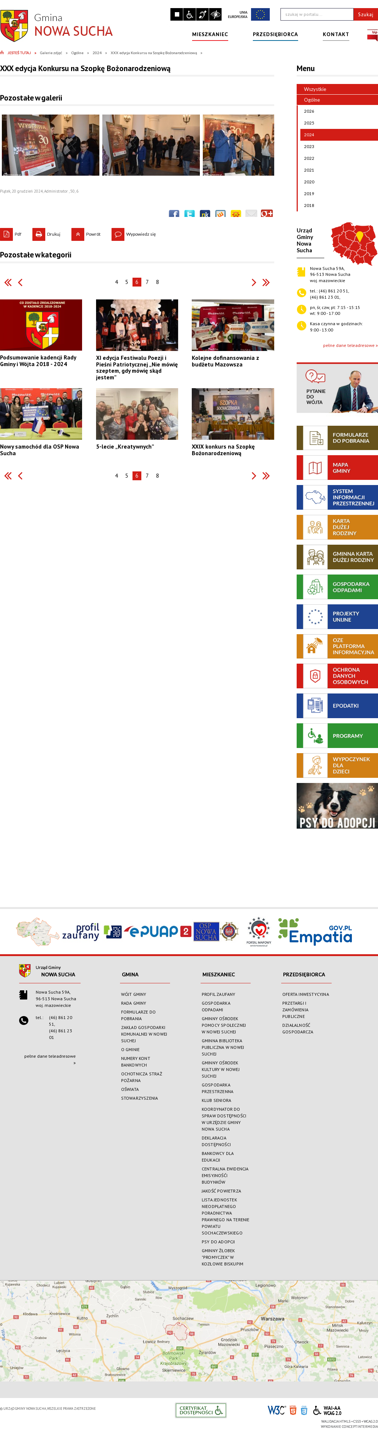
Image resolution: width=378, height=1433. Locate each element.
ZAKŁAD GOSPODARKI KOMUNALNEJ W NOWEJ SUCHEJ (144, 1034)
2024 (307, 135)
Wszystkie (315, 89)
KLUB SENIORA (216, 1100)
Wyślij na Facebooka (174, 215)
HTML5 (293, 1410)
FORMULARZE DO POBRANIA (138, 1015)
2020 (307, 182)
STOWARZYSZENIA (139, 1098)
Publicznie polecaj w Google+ (267, 215)
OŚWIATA (130, 1089)
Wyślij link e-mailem (251, 215)
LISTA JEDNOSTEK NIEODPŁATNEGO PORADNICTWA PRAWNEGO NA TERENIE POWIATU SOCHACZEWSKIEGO (226, 1216)
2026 (307, 111)
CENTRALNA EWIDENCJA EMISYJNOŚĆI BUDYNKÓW (225, 1175)
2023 (307, 146)
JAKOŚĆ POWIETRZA (221, 1191)
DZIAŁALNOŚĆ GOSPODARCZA (297, 1028)
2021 (307, 170)
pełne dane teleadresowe (349, 345)
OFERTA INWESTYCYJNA (305, 994)
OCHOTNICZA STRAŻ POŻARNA (141, 1077)
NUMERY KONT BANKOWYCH (135, 1062)
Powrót (85, 232)
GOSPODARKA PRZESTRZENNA (217, 1088)
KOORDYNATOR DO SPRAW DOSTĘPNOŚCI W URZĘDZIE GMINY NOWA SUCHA (224, 1119)
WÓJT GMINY (133, 994)
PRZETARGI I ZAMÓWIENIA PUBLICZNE (295, 1009)
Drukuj (46, 232)
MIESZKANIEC (218, 974)
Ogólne (308, 100)
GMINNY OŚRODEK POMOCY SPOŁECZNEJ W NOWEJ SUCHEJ (224, 1025)
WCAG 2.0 (327, 1409)
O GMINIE (130, 1049)
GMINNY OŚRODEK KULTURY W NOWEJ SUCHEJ (221, 1069)
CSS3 (304, 1410)
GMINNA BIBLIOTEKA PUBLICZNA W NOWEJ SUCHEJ (223, 1047)
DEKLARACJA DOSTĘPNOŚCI (216, 1141)
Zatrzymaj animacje (176, 14)
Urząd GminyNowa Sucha (305, 240)
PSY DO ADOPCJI (218, 1241)
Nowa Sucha (58, 974)
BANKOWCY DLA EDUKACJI (218, 1157)
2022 (307, 158)
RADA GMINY (133, 1003)
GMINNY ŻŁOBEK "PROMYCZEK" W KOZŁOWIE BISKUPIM (222, 1257)
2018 (307, 205)
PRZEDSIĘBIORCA (304, 974)
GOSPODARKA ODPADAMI (216, 1006)
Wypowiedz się (134, 232)
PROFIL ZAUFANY (219, 994)
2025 (307, 123)
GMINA (130, 974)
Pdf (10, 232)
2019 (307, 194)
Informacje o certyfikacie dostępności (201, 1410)
